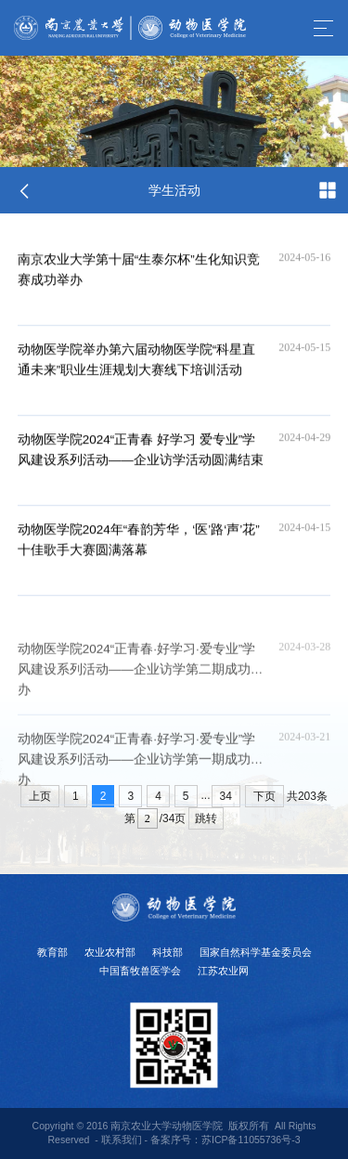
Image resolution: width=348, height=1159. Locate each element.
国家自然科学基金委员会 (256, 952)
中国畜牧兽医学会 (140, 970)
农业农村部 (109, 952)
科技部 (167, 952)
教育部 (52, 952)
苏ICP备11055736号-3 (251, 1139)
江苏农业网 (223, 970)
